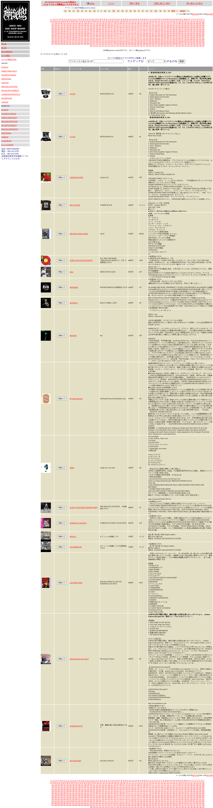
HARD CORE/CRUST (9, 71)
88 (72, 21)
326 (150, 29)
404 (73, 33)
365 (111, 31)
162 (126, 23)
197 (76, 25)
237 (194, 25)
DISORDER (74, 287)
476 (132, 35)
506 (67, 37)
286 (185, 27)
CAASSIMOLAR (76, 547)
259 (105, 27)
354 (79, 31)
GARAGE (4, 102)
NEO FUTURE (75, 205)
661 (64, 44)
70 (189, 19)
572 (109, 39)
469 (111, 35)
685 (135, 44)
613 (76, 41)
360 (97, 31)
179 (176, 23)
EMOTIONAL (6, 79)
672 (97, 44)
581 (135, 39)
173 (159, 23)
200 (85, 25)
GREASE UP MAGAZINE (79, 234)
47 (140, 19)
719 (120, 46)
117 (147, 21)
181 (182, 23)
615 (82, 41)
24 (92, 19)
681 (123, 44)
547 (188, 37)
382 (162, 31)
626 (114, 41)
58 (163, 19)
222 (150, 25)
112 (133, 21)
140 (61, 23)
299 (70, 29)
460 (85, 35)
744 (194, 46)
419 (117, 33)
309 (100, 29)
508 (73, 37)
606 (55, 41)
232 (179, 25)
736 (170, 46)
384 (167, 31)
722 (129, 46)
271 (141, 27)
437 (170, 33)
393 (194, 31)
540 (167, 37)
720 (123, 46)
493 (182, 35)
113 (135, 21)
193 (64, 25)
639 (153, 41)
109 (124, 21)
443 (188, 33)
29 (102, 19)
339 (188, 29)
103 (106, 21)
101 (100, 21)
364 (109, 31)
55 (157, 19)
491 (176, 35)
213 (123, 25)
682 (126, 44)
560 (73, 39)
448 (203, 33)
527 (129, 37)
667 (82, 44)
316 (120, 29)
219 (141, 25)
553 (52, 39)
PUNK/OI (4, 67)
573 (111, 39)
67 (182, 19)
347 (58, 31)
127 (176, 21)
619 (94, 41)
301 (76, 29)
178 (173, 23)
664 (73, 44)
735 (167, 46)
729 (150, 46)
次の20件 (209, 14)
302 (79, 29)
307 (94, 29)
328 (156, 29)
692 (156, 44)
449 (52, 35)
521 (111, 37)
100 (97, 21)
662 (67, 44)
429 (147, 33)
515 (94, 37)
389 (182, 31)
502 (55, 37)
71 (191, 19)
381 (159, 31)
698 (173, 44)
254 (91, 27)
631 (129, 41)
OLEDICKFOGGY (76, 726)
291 (200, 27)
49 (144, 19)
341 (194, 29)
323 (141, 29)
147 (82, 23)
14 (71, 19)
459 (82, 35)
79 (53, 21)
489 (170, 35)
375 (141, 31)
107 (118, 21)
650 (185, 41)
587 (153, 39)
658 (55, 44)
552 (203, 37)
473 (123, 35)
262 (114, 27)
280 (167, 27)
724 (135, 46)
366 (114, 31)
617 (88, 41)
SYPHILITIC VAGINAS (78, 523)
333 (170, 29)
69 (187, 19)
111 (130, 21)
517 (100, 37)
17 (77, 19)
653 (194, 41)
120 (156, 21)
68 (184, 19)
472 (120, 35)
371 (129, 31)
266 (126, 27)
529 (135, 37)
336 (179, 29)
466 (103, 35)
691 (153, 44)
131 (188, 21)
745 (197, 46)
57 (161, 19)
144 (73, 23)
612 (73, 41)
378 (150, 31)
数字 (173, 11)
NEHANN (73, 335)
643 (164, 41)
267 (129, 27)
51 (149, 19)
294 (55, 29)
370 (126, 31)
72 (193, 19)
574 (114, 39)
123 (164, 21)
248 (73, 27)
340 (191, 29)
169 (147, 23)
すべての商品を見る (9, 59)
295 (58, 29)
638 (150, 41)
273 (147, 27)
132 (191, 21)
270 (138, 27)
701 (182, 44)
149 (88, 23)
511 (82, 37)
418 (114, 33)
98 (93, 21)
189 (53, 25)
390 (185, 31)
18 (79, 19)
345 (52, 31)
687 (141, 44)
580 (132, 39)
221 (147, 25)
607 (58, 41)
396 (203, 31)
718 (117, 46)
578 (126, 39)
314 (114, 29)
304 (85, 29)
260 (109, 27)
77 (203, 19)
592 (167, 39)
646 (173, 41)
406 (79, 33)
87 (70, 21)
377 (147, 31)
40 (125, 19)
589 (159, 39)
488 (167, 35)
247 (70, 27)
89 (74, 21)
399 (58, 33)
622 (103, 41)
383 (164, 31)
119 (153, 21)
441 (182, 33)
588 (156, 39)
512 (85, 37)
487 (164, 35)
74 (197, 19)
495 (188, 35)
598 (185, 39)
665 (76, 44)
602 (197, 39)
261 (111, 27)
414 (103, 33)
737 (173, 46)
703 (188, 44)
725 (138, 46)
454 (67, 35)
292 (203, 27)
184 (191, 23)
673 (100, 44)
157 (111, 23)
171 (153, 23)
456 (73, 35)
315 (117, 29)
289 (194, 27)
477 (135, 35)
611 (70, 41)
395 (200, 31)
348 (61, 31)
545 (182, 37)
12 (66, 19)
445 (194, 33)
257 (100, 27)
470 (114, 35)
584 (144, 39)
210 (114, 25)
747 (203, 46)
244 (61, 27)
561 (76, 39)
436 (167, 33)
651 (188, 41)
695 (164, 44)
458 (79, 35)
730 (153, 46)
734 (164, 46)
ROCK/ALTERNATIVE (9, 129)
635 (141, 41)
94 (84, 21)
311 (106, 29)
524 (120, 37)
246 (67, 27)
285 (182, 27)
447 (200, 33)
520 (109, 37)
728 (147, 46)
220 (144, 25)
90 (76, 21)
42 (130, 19)
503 (58, 37)
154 (103, 23)
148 (85, 23)
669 (88, 44)
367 (117, 31)
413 (100, 33)
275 (153, 27)
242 (55, 27)
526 (126, 37)
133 (194, 21)
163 (129, 23)
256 (97, 27)
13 (69, 19)
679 (117, 44)
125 (170, 21)
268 (132, 27)
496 (191, 35)
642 (162, 41)
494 (185, 35)
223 (153, 25)
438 (173, 33)
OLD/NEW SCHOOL (8, 75)
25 (94, 19)
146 (79, 23)
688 (144, 44)
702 (185, 44)
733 (162, 46)
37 (119, 19)
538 (162, 37)
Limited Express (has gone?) (79, 659)
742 (188, 46)
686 (138, 44)
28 (100, 19)
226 (162, 25)
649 (182, 41)
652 (191, 41)
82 (59, 21)
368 (120, 31)
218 (138, 25)
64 (176, 19)
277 (159, 27)
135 (200, 21)
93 (82, 21)
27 (98, 19)
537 (159, 37)
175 (164, 23)
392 (191, 31)
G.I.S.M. (72, 94)
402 (67, 33)
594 (173, 39)
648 (179, 41)
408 (85, 33)
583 (141, 39)
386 (173, 31)
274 (150, 27)
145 (76, 23)
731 (156, 46)
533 (147, 37)
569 (100, 39)
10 (62, 19)
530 (138, 37)
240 (203, 25)
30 (104, 19)
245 (64, 27)
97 (91, 21)
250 (79, 27)
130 (185, 21)
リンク (111, 3)
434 (162, 33)
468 (109, 35)
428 (144, 33)
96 (89, 21)
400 (61, 33)
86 (68, 21)
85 (65, 21)
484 (156, 35)
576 (120, 39)
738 (176, 46)
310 (103, 29)
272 (144, 27)
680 (120, 44)
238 (197, 25)
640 (156, 41)
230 (173, 25)
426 (138, 33)
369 (123, 31)
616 (85, 41)
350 (67, 31)
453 (64, 35)
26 (96, 19)
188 (203, 23)
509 (76, 37)
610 (67, 41)
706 (197, 44)
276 (156, 27)
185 (194, 23)
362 (103, 31)
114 (138, 21)
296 (61, 29)
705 (194, 44)
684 (132, 44)
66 (180, 19)
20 (83, 19)
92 (80, 21)
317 (123, 29)
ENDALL (73, 536)
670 (91, 44)
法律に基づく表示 (162, 3)
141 (64, 23)
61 (170, 19)
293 (53, 29)
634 (138, 41)
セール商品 (5, 55)
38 (121, 19)
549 (194, 37)
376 (144, 31)
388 (179, 31)
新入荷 (3, 44)
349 (64, 31)
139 (58, 23)
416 (109, 33)
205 (100, 25)
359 (94, 31)
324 (144, 29)
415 (105, 33)
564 (85, 39)
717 (114, 46)
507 (70, 37)
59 (165, 19)
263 (117, 27)
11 (64, 19)
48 (142, 19)
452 (61, 35)
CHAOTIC (5, 83)
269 (135, 27)
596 (179, 39)
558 (67, 39)
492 (179, 35)
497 (194, 35)
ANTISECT (74, 303)
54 (155, 19)
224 (156, 25)
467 (105, 35)
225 (159, 25)
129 (182, 21)
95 (86, 21)
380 (156, 31)
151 (94, 23)
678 (114, 44)
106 (115, 21)
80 (55, 21)
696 (167, 44)
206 (103, 25)
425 (135, 33)
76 (201, 19)
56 (159, 19)
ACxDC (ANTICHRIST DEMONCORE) (84, 507)
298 (67, 29)
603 (200, 39)
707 (200, 44)
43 (132, 19)
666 (79, 44)
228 (167, 25)
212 (120, 25)
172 (156, 23)
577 (123, 39)
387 (176, 31)
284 (179, 27)
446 (197, 33)
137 (52, 23)
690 (150, 44)
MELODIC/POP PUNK (9, 86)
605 (53, 41)
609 (64, 41)
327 (153, 29)
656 (203, 41)
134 (197, 21)
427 (141, 33)
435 (164, 33)
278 (162, 27)
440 (179, 33)
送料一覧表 (134, 3)
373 (135, 31)
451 (58, 35)
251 (82, 27)
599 (188, 39)
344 (203, 29)
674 (103, 44)
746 (200, 46)
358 (91, 31)
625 (111, 41)
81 (57, 21)
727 (144, 46)
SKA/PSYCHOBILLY (9, 125)
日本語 (182, 11)
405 (76, 33)
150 (91, 23)
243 (58, 27)
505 (64, 37)
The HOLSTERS (75, 761)
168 (144, 23)
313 (111, 29)
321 (135, 29)
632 (132, 41)
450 (55, 35)
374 (138, 31)
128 (179, 21)
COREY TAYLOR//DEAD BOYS (81, 260)
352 (73, 31)
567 (94, 39)
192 (61, 25)
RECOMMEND (6, 52)
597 (182, 39)
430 (150, 33)
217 (135, 25)
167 (141, 23)
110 (127, 21)
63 (174, 19)
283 (176, 27)
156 (109, 23)
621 (100, 41)
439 (176, 33)
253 (88, 27)
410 (91, 33)
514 (91, 37)
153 (100, 23)
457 (76, 35)
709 (91, 46)
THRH (72, 468)
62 (172, 19)
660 (61, 44)
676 (109, 44)
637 (147, 41)
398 (55, 33)
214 (126, 25)
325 (147, 29)
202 (91, 25)
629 (123, 41)
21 (85, 19)
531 (141, 37)
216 (132, 25)
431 (153, 33)
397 (53, 33)
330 (162, 29)
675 (105, 44)
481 (147, 35)
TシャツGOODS (7, 145)
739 (179, 46)
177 (170, 23)
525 (123, 37)
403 (70, 33)
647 (176, 41)
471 (117, 35)
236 (191, 25)
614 (79, 41)
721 (126, 46)
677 (111, 44)
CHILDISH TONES (76, 177)
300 (73, 29)
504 (61, 37)
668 (85, 44)
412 (97, 33)
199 (82, 25)
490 (173, 35)
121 (159, 21)
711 (97, 46)
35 (115, 19)
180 (179, 23)
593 (170, 39)
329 (159, 29)
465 (100, 35)
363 (105, 31)
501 (53, 37)
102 (103, 21)
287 (188, 27)
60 (168, 19)
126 (173, 21)
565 (88, 39)
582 (138, 39)
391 (188, 31)
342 (197, 29)
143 (70, 23)
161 (123, 23)
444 (191, 33)
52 (151, 19)
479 (141, 35)
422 (126, 33)
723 (132, 46)
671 (94, 44)
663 (70, 44)
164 (132, 23)
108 (121, 21)
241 (52, 27)
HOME (91, 3)
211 (117, 25)
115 (141, 21)
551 (200, 37)
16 (75, 19)
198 (79, 25)
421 (123, 33)
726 (141, 46)
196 (73, 25)
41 (128, 19)
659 (58, 44)
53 (153, 19)
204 (97, 25)
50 (146, 19)
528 (132, 37)
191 (58, 25)
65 (178, 19)
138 (55, 23)
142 (67, 23)
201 (88, 25)
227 (164, 25)
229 (170, 25)
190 (55, 25)
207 (106, 25)
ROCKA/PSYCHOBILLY (10, 90)
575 (117, 39)
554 (55, 39)
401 (64, 33)
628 (120, 41)
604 (203, 39)
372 (132, 31)
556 (61, 39)
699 (176, 44)
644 (167, 41)
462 (91, 35)
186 (197, 23)
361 (100, 31)
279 (164, 27)
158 (114, 23)
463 (94, 35)
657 (52, 44)
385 (170, 31)
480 (144, 35)
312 (109, 29)
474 (126, 35)
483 (153, 35)
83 (61, 21)
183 (188, 23)
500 (203, 35)
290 (197, 27)
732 (159, 46)
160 (120, 23)
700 (179, 44)
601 (194, 39)
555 (58, 39)
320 (132, 29)
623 (105, 41)
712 (100, 46)
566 (91, 39)
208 (109, 25)
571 (105, 39)
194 (67, 25)
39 (123, 19)
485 (159, 35)
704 (191, 44)
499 (200, 35)
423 (129, 33)
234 (185, 25)
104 (109, 21)
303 (82, 29)
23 (90, 19)
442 (185, 33)
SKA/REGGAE (6, 98)
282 (173, 27)
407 (82, 33)
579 (129, 39)
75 (199, 19)
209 (112, 25)
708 (203, 44)
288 (191, 27)
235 (188, 25)
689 (147, 44)
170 (150, 23)
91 (78, 21)
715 (109, 46)
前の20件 (195, 14)
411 (94, 33)
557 (64, 39)
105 (112, 21)
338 (185, 29)
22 (87, 19)
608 (61, 41)
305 (88, 29)
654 (197, 41)
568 (97, 39)
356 (85, 31)
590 (162, 39)
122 (162, 21)
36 (117, 19)
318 (126, 29)
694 (162, 44)
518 (103, 37)
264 (120, 27)
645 (170, 41)
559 (70, 39)
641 (159, 41)
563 (82, 39)
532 (144, 37)
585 (147, 39)
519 (105, 37)
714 (105, 46)
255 (94, 27)
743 (191, 46)
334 (173, 29)
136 (203, 21)
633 (135, 41)
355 (82, 31)
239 (200, 25)
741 (185, 46)
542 (173, 37)
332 (167, 29)
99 (95, 21)
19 (81, 19)
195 (70, 25)
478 (138, 35)
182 (185, 23)
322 (138, 29)
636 (144, 41)
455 (70, 35)
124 (167, 21)
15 (73, 19)
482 (150, 35)
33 (111, 19)
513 (88, 37)
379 (153, 31)
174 (162, 23)
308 (97, 29)
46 (138, 19)
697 (170, 44)
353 (76, 31)
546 (185, 37)
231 (176, 25)
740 (182, 46)
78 (51, 21)
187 (200, 23)
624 (109, 41)
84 (63, 21)
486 (162, 35)
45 (136, 19)
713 (103, 46)
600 (191, 39)
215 (129, 25)
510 (79, 37)
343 (200, 29)
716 (111, 46)
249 (76, 27)
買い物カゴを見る (195, 3)
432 (156, 33)
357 (88, 31)
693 (159, 44)
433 (159, 33)
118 (150, 21)
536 (156, 37)
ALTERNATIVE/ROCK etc (10, 94)
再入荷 (3, 48)
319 (129, 29)
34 (113, 19)
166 (138, 23)
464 (97, 35)
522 (114, 37)
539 (164, 37)
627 (117, 41)
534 (150, 37)
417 (111, 33)
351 (70, 31)
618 (91, 41)
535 (153, 37)
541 (170, 37)
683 (129, 44)
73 (195, 19)
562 (79, 39)
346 (55, 31)
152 (97, 23)
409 (88, 33)
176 (167, 23)
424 (132, 33)
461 (88, 35)
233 (182, 25)
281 (170, 27)
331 (164, 29)
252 (85, 27)
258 (103, 27)
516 (97, 37)
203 (94, 25)
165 (135, 23)
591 (164, 39)
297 (64, 29)
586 (150, 39)
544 (179, 37)
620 (97, 41)
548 (191, 37)
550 (197, 37)
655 (200, 41)
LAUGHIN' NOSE (76, 583)
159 (117, 23)
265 (123, 27)
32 (109, 19)
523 (117, 37)
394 (197, 31)
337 (182, 29)
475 (129, 35)
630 (126, 41)
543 (176, 37)
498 (197, 35)
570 (103, 39)
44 (134, 19)
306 (91, 29)
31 (107, 19)
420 (120, 33)
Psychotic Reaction (76, 399)
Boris (71, 272)
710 (94, 46)
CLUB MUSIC (6, 141)
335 (176, 29)
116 (144, 21)
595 (176, 39)
